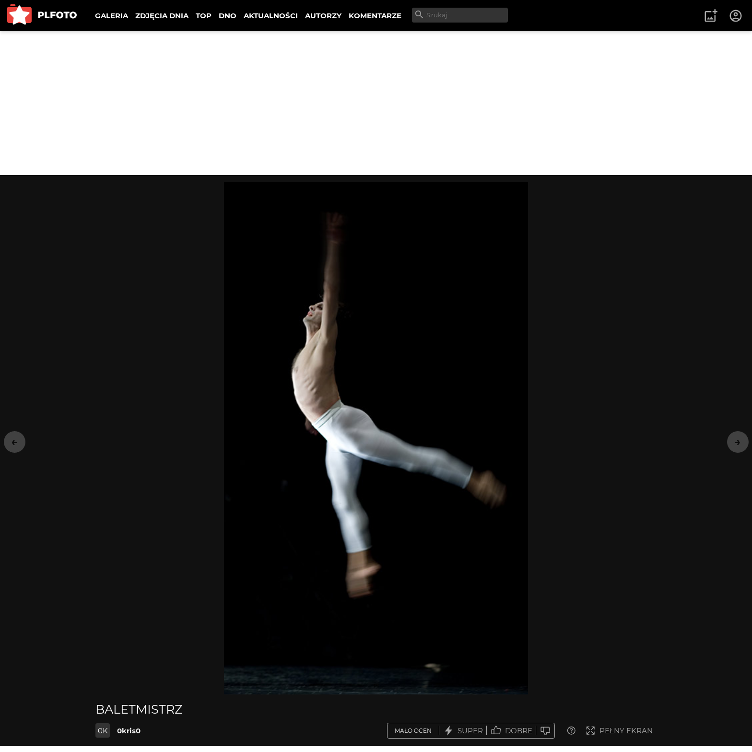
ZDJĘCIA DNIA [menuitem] (161, 15)
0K (103, 730)
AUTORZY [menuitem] (323, 15)
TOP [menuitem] (204, 15)
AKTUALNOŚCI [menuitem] (271, 15)
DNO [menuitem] (227, 15)
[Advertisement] (376, 103)
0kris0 (129, 730)
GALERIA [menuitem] (111, 15)
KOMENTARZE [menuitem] (375, 15)
